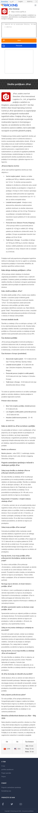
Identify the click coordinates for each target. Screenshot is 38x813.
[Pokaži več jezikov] (36, 1)
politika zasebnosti (7, 769)
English (20, 1)
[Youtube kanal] (20, 804)
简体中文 (29, 1)
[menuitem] (4, 1)
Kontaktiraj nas (6, 791)
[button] (35, 5)
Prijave (3, 776)
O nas (3, 766)
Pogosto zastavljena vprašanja (11, 787)
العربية (11, 1)
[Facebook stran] (2, 804)
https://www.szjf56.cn (18, 12)
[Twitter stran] (11, 804)
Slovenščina (4, 1)
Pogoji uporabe (6, 773)
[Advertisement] (19, 61)
